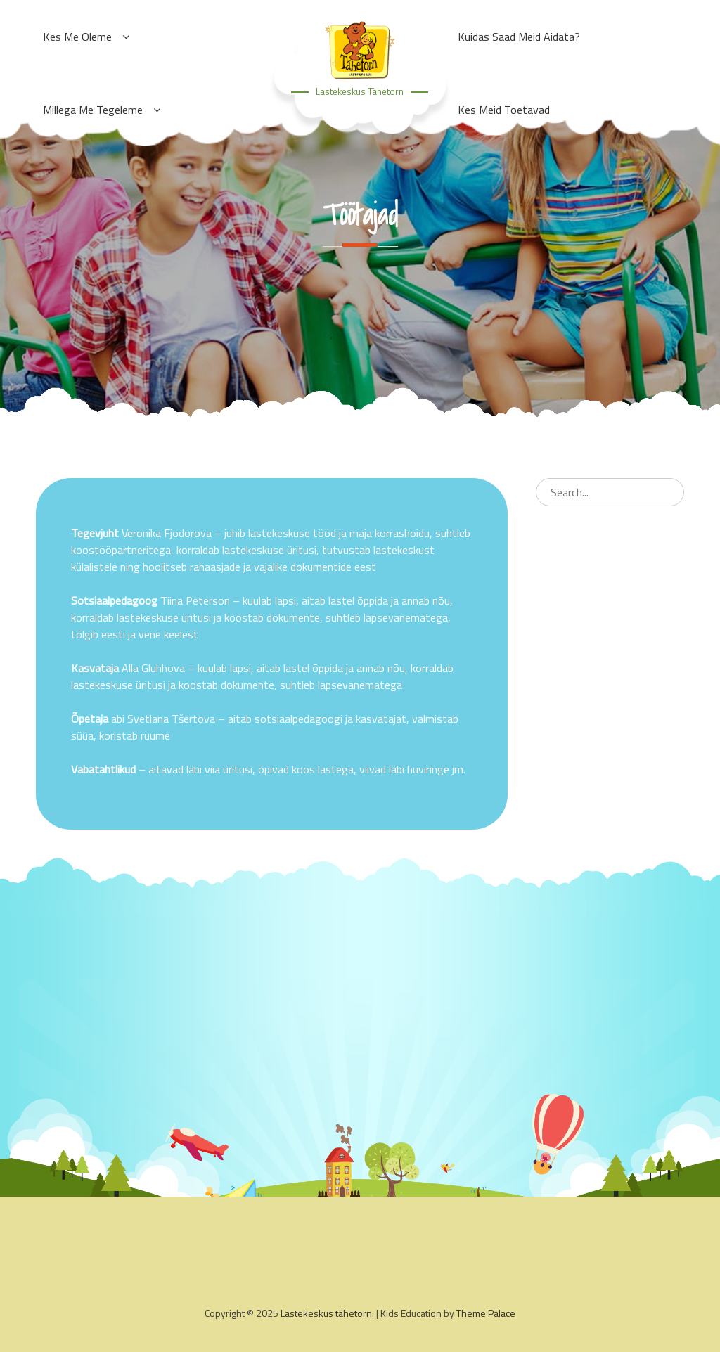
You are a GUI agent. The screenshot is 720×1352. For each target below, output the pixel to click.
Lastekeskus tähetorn (360, 91)
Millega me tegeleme (93, 109)
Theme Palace (485, 1313)
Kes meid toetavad (504, 109)
